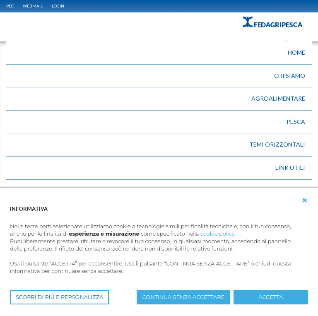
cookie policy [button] (217, 234)
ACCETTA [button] (271, 297)
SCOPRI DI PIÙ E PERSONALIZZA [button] (59, 297)
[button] (305, 200)
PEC (10, 5)
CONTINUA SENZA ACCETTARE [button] (183, 297)
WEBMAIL (33, 5)
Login (58, 5)
